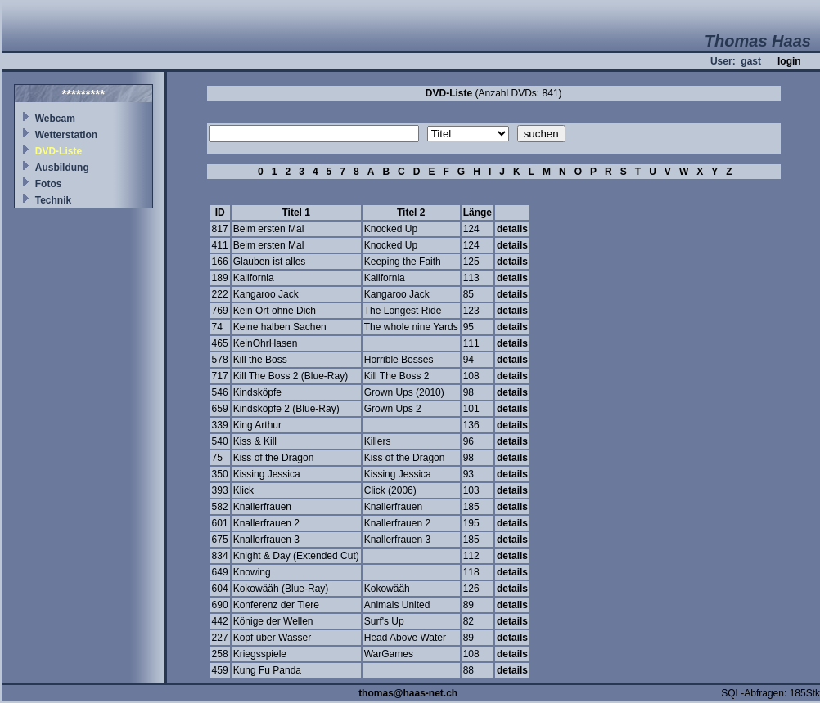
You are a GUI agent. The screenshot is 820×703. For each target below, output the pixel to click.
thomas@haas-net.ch (407, 693)
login (789, 61)
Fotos (48, 184)
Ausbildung (62, 167)
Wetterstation (66, 135)
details (512, 229)
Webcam (55, 118)
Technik (53, 200)
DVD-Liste (58, 151)
